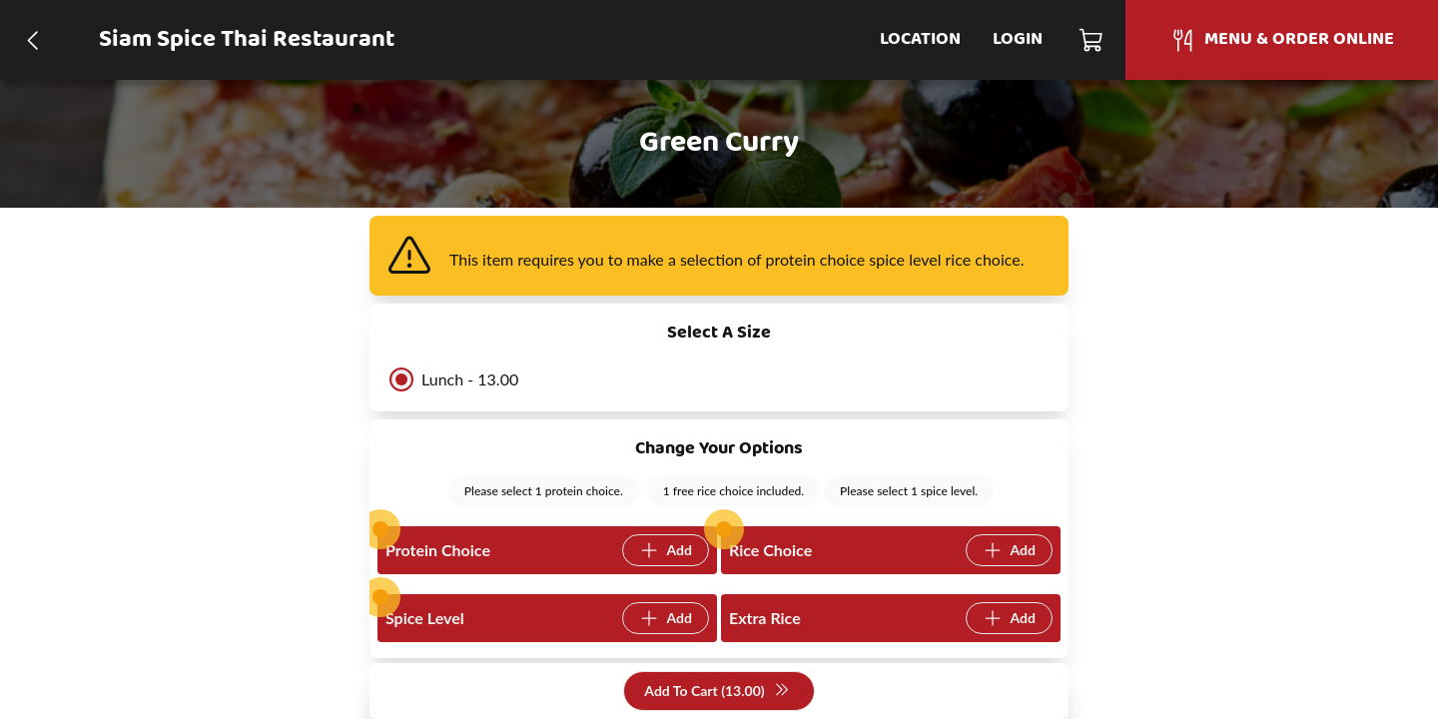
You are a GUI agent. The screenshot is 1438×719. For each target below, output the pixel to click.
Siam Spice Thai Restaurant (246, 40)
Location (920, 39)
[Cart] (1092, 40)
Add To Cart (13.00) (716, 691)
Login (1018, 39)
